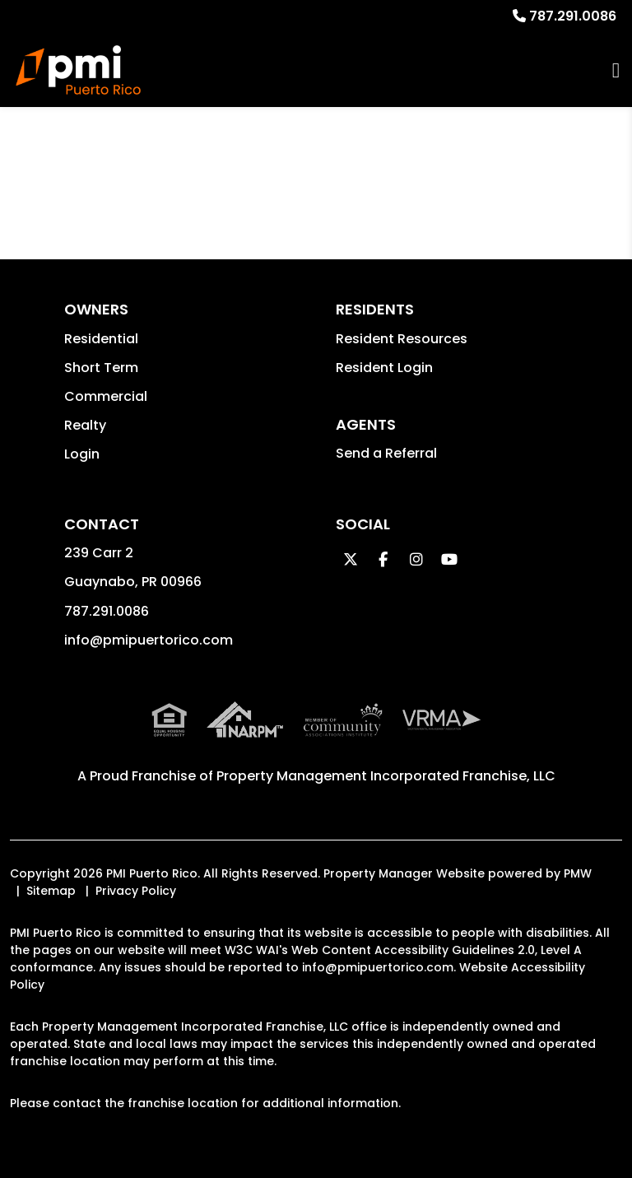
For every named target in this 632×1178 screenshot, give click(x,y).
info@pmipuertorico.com (148, 640)
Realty (85, 425)
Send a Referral (386, 453)
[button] (350, 559)
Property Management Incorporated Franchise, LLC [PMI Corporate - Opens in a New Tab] (385, 775)
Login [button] (82, 454)
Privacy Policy (135, 890)
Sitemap (51, 890)
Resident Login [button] (384, 367)
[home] (78, 70)
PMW (578, 873)
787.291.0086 (572, 16)
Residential (101, 338)
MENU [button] (616, 70)
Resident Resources (401, 338)
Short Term (101, 367)
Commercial (105, 396)
